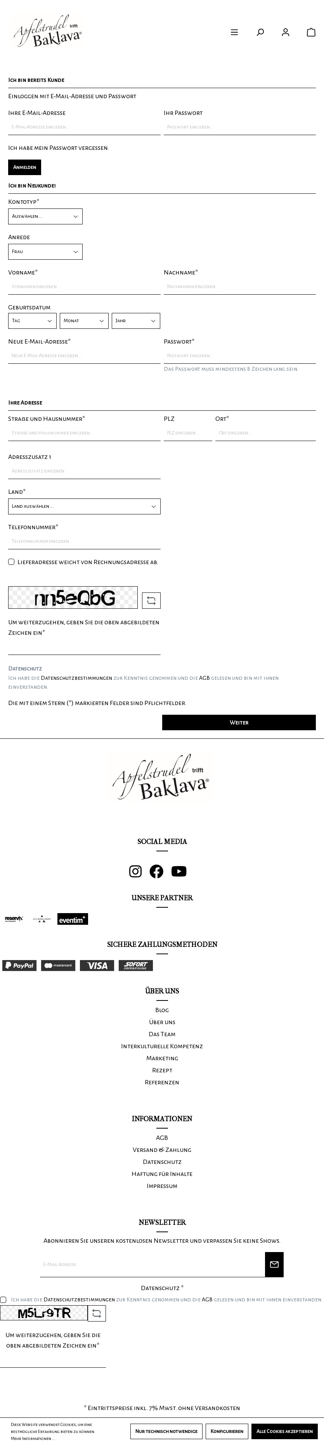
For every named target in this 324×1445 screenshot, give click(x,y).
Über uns (162, 1022)
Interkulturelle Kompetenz (162, 1046)
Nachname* (181, 272)
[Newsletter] (274, 1264)
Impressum (162, 1186)
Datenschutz (162, 1161)
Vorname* (23, 272)
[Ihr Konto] (286, 32)
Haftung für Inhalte (162, 1174)
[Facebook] (160, 874)
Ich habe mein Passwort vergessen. (58, 147)
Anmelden (24, 167)
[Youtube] (183, 874)
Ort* (222, 418)
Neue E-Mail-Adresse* (39, 341)
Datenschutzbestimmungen (76, 678)
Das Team (162, 1034)
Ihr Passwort (183, 112)
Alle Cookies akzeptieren (284, 1431)
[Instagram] (139, 874)
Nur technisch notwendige (166, 1431)
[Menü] (234, 32)
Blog (162, 1010)
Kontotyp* (23, 201)
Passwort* (179, 341)
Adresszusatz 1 (29, 456)
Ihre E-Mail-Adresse (37, 112)
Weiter (239, 722)
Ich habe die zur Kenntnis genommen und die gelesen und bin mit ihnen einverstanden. (143, 682)
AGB (204, 678)
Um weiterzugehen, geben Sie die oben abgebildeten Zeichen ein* (83, 627)
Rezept (162, 1070)
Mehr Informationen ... (33, 1438)
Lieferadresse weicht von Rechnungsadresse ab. (87, 562)
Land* (17, 491)
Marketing (162, 1058)
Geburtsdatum (29, 307)
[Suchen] (260, 32)
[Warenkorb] (311, 32)
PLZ (169, 418)
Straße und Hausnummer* (46, 418)
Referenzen (162, 1082)
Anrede (19, 237)
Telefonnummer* (33, 527)
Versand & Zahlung (162, 1149)
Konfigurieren (227, 1431)
